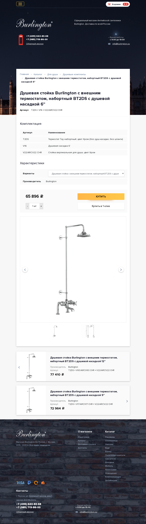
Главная (24, 74)
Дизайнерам (111, 480)
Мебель (109, 466)
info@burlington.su (121, 44)
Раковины (110, 437)
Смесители (110, 459)
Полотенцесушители (115, 455)
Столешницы (111, 441)
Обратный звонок (34, 44)
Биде (107, 448)
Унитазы (109, 444)
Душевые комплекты (74, 74)
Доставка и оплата (87, 444)
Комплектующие (113, 477)
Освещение (111, 473)
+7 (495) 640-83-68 (37, 36)
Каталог (38, 74)
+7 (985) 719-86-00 (37, 39)
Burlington (51, 181)
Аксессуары (110, 469)
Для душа (52, 74)
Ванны (108, 451)
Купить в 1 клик (101, 206)
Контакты (82, 448)
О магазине (83, 437)
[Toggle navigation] (20, 4)
